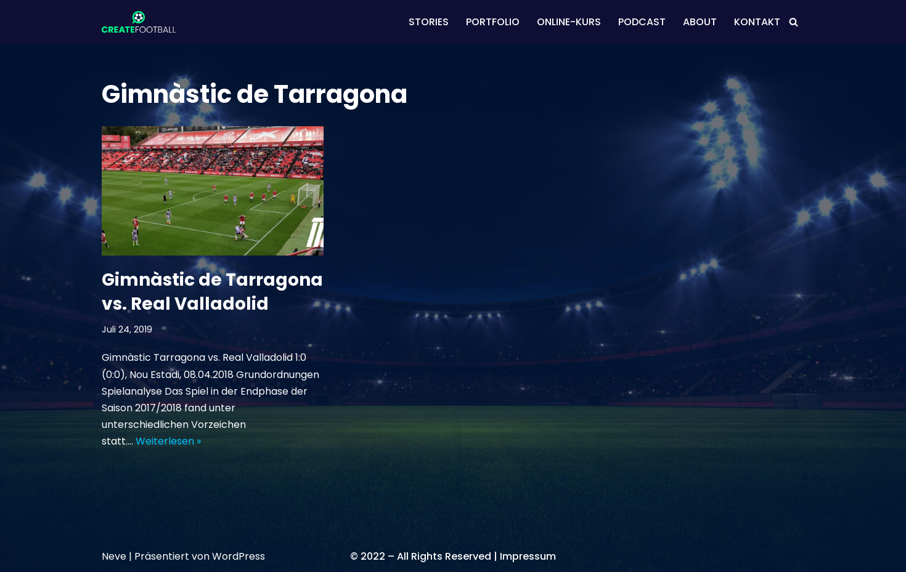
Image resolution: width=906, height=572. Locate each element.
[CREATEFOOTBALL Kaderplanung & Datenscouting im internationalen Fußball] (139, 22)
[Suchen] (793, 21)
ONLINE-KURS (569, 22)
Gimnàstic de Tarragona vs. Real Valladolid (212, 292)
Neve (114, 556)
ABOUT (700, 22)
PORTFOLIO (493, 22)
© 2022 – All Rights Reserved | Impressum (453, 556)
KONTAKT (757, 22)
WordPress (238, 556)
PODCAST (642, 22)
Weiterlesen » (168, 441)
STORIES (429, 22)
